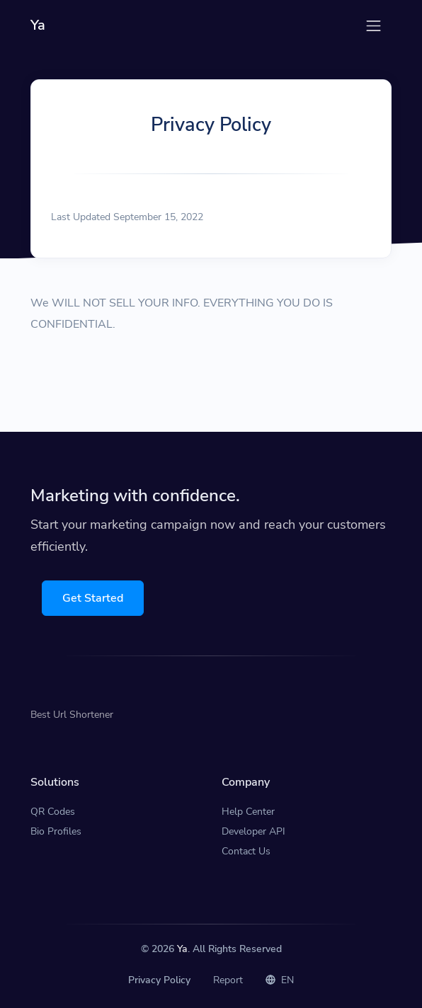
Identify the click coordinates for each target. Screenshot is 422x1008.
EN (280, 980)
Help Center (248, 811)
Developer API (253, 831)
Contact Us (246, 851)
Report (228, 980)
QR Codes (52, 811)
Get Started (92, 598)
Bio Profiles (55, 831)
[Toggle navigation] (373, 25)
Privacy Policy (159, 980)
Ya (182, 949)
